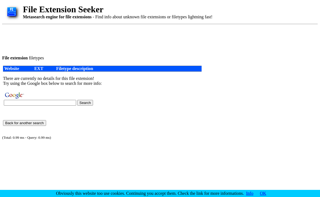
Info (249, 193)
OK (263, 193)
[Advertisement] (101, 39)
